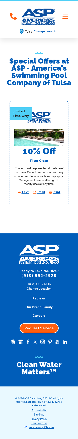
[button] (65, 17)
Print (56, 192)
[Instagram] (42, 342)
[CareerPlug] (11, 342)
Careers (39, 316)
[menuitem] (39, 298)
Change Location (45, 31)
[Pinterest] (50, 342)
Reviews (39, 298)
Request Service (39, 328)
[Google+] (19, 342)
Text (25, 192)
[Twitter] (35, 342)
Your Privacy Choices (41, 427)
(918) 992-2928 (39, 275)
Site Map (39, 415)
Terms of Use (39, 423)
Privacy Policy (39, 419)
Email (41, 192)
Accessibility (39, 411)
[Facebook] (27, 342)
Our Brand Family (39, 307)
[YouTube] (58, 342)
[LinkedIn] (66, 342)
